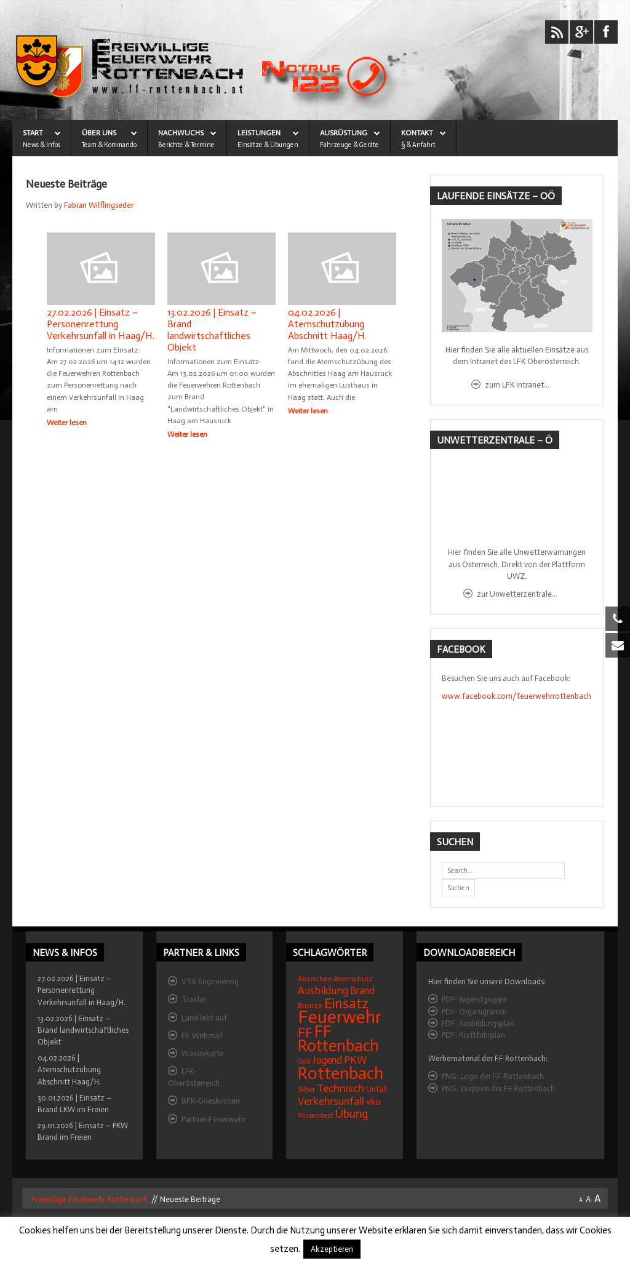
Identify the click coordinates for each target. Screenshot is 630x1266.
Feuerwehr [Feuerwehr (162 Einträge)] (339, 1018)
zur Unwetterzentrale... (517, 594)
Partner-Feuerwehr (213, 1120)
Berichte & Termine (186, 145)
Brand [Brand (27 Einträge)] (362, 992)
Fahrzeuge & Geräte (349, 145)
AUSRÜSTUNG (343, 133)
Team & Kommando (109, 145)
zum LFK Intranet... (517, 384)
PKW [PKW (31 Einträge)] (355, 1061)
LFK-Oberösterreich (194, 1078)
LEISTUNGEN (259, 133)
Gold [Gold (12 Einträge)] (304, 1063)
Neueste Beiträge (66, 184)
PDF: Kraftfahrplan (473, 1036)
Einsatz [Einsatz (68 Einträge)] (346, 1004)
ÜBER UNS (99, 133)
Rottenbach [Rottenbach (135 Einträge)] (340, 1074)
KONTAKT (417, 133)
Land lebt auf (204, 1019)
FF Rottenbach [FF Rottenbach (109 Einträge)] (338, 1040)
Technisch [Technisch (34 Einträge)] (340, 1089)
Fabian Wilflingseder (99, 205)
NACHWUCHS (181, 133)
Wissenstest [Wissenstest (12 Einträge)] (315, 1117)
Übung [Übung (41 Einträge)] (351, 1115)
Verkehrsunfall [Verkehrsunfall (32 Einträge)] (331, 1102)
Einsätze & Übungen (267, 145)
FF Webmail (202, 1036)
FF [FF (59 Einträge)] (305, 1033)
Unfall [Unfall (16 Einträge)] (376, 1090)
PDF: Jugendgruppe (474, 1000)
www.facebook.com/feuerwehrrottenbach (516, 696)
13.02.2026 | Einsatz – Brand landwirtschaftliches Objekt (212, 329)
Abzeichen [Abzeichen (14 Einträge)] (315, 980)
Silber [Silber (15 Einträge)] (306, 1090)
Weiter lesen (67, 422)
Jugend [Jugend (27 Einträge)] (327, 1061)
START (33, 133)
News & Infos (41, 145)
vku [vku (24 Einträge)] (373, 1103)
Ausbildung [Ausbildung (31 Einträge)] (323, 991)
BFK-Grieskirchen (210, 1102)
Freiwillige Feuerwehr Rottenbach (89, 1200)
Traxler (193, 1000)
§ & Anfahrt (418, 145)
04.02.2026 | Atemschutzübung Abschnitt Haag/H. (327, 323)
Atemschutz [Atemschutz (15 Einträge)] (353, 980)
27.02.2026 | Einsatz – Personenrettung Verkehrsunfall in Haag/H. (100, 323)
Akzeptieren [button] (332, 1249)
